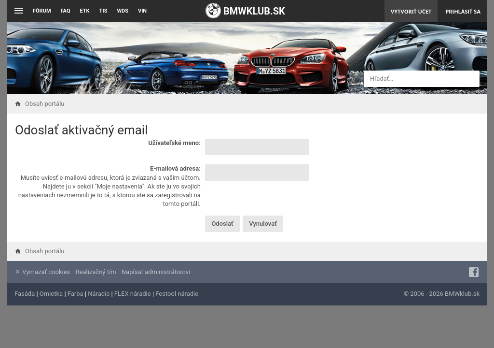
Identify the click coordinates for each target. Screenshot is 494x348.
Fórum (42, 11)
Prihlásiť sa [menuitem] (462, 11)
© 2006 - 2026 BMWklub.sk (442, 293)
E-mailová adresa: (175, 168)
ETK (85, 11)
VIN (142, 11)
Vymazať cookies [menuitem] (42, 272)
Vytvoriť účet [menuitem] (411, 11)
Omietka (51, 293)
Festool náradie (176, 293)
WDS (122, 11)
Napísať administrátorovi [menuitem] (156, 272)
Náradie (99, 293)
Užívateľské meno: (174, 142)
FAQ (65, 11)
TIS (103, 11)
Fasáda (24, 293)
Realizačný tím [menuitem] (96, 272)
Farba (75, 293)
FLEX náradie (132, 293)
